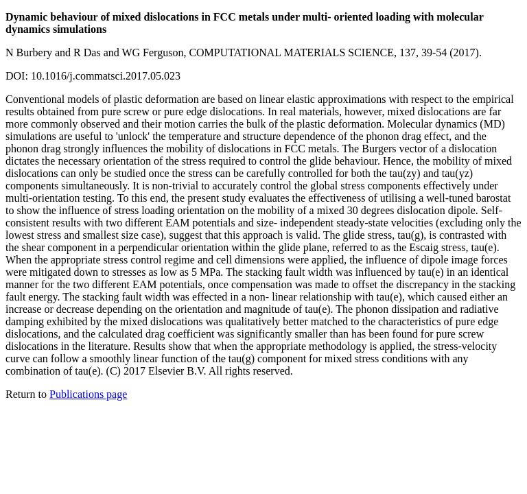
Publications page (88, 394)
